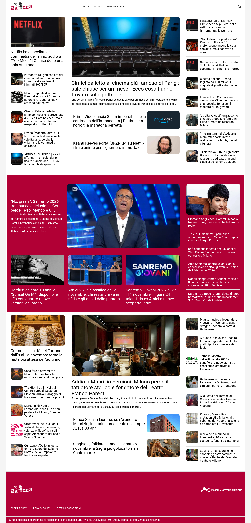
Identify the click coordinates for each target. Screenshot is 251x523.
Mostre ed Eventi (117, 6)
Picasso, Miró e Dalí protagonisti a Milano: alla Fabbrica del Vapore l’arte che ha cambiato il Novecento (219, 419)
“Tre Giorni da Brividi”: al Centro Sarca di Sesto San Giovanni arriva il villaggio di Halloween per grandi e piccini (44, 392)
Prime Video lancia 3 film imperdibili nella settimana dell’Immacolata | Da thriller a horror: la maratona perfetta (109, 121)
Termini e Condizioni (69, 508)
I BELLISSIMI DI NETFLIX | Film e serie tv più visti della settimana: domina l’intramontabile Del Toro (218, 25)
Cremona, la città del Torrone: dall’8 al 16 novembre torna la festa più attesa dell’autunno (36, 355)
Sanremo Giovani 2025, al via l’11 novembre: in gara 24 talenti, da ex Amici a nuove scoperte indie (151, 296)
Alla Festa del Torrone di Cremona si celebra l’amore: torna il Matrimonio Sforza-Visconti (218, 400)
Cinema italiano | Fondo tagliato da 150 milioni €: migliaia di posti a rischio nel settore (219, 83)
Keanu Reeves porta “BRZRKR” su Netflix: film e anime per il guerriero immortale (109, 145)
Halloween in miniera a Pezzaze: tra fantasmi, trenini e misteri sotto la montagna (219, 383)
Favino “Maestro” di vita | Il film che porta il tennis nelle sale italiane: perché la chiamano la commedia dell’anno (42, 139)
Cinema (84, 6)
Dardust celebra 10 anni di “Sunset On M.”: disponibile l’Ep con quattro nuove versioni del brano (34, 296)
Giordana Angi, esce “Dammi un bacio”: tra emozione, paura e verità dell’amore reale (213, 222)
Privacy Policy (41, 508)
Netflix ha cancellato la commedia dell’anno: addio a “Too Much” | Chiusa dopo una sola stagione (37, 58)
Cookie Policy (19, 508)
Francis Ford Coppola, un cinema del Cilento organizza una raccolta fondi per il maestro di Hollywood (219, 102)
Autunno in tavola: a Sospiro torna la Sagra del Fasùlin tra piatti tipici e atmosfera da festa (219, 342)
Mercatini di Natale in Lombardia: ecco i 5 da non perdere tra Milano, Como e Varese (42, 410)
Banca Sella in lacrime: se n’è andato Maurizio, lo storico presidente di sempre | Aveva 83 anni (110, 424)
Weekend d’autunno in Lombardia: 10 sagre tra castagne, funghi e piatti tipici (219, 437)
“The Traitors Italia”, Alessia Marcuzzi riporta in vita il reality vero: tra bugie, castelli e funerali (219, 138)
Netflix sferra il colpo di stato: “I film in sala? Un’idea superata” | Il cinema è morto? (219, 65)
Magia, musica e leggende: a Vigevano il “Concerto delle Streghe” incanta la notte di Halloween (219, 324)
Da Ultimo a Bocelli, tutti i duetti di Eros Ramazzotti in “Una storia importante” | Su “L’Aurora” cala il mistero (213, 297)
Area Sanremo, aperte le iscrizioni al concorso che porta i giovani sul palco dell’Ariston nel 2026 (213, 267)
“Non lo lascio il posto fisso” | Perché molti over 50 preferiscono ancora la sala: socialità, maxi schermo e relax (219, 45)
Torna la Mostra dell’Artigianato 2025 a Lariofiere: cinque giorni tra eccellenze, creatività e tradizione (217, 362)
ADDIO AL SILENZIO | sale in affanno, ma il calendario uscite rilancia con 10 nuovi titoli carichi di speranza (42, 159)
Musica (98, 6)
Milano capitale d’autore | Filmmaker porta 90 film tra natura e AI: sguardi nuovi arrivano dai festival (42, 98)
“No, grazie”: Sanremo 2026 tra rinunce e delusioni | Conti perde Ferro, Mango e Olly (36, 206)
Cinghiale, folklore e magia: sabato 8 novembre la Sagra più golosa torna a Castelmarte (106, 448)
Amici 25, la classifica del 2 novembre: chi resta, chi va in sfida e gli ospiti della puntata (94, 294)
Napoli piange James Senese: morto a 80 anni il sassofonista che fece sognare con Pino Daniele (213, 282)
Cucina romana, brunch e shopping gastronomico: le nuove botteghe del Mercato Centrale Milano (218, 455)
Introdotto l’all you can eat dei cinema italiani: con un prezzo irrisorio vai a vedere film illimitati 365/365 (43, 79)
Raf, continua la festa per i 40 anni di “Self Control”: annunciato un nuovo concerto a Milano (212, 252)
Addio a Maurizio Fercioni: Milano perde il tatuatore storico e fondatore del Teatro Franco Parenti (120, 387)
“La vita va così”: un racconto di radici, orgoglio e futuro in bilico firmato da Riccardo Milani (219, 120)
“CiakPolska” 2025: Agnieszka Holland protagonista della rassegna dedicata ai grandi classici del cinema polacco (219, 156)
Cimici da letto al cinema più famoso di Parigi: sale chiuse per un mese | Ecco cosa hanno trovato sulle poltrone (125, 89)
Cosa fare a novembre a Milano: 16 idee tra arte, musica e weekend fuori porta (43, 374)
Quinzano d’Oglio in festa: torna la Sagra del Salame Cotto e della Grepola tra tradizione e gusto (41, 450)
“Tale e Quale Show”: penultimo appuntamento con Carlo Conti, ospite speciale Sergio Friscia (213, 237)
